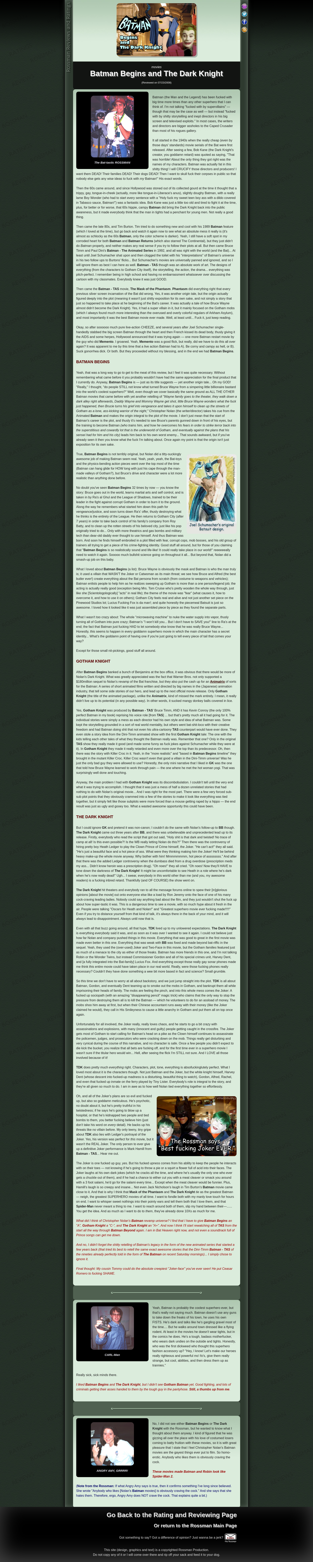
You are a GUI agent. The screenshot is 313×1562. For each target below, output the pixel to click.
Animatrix (217, 681)
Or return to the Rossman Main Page (195, 1525)
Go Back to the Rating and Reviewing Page (172, 1514)
